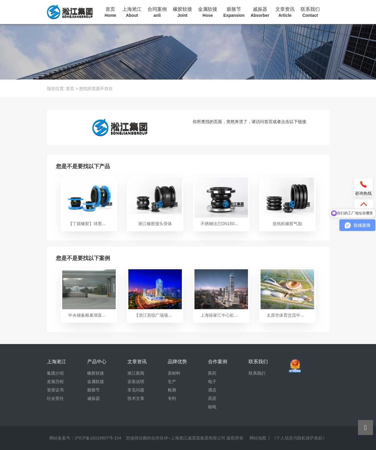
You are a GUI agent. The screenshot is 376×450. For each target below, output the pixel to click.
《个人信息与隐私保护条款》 (299, 438)
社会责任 (55, 398)
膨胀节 (234, 12)
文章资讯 (285, 12)
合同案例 (157, 12)
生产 (172, 381)
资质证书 (55, 390)
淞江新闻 (135, 373)
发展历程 (55, 381)
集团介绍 (55, 373)
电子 (212, 381)
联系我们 (310, 12)
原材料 (174, 373)
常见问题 (135, 390)
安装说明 (135, 381)
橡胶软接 (182, 12)
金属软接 (207, 12)
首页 (110, 12)
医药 (212, 373)
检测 (172, 390)
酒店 (212, 390)
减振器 (260, 12)
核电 (212, 406)
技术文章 (135, 398)
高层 (212, 398)
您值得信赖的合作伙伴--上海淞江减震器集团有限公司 (175, 438)
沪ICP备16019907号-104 (98, 438)
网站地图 (257, 438)
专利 (172, 398)
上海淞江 (132, 12)
